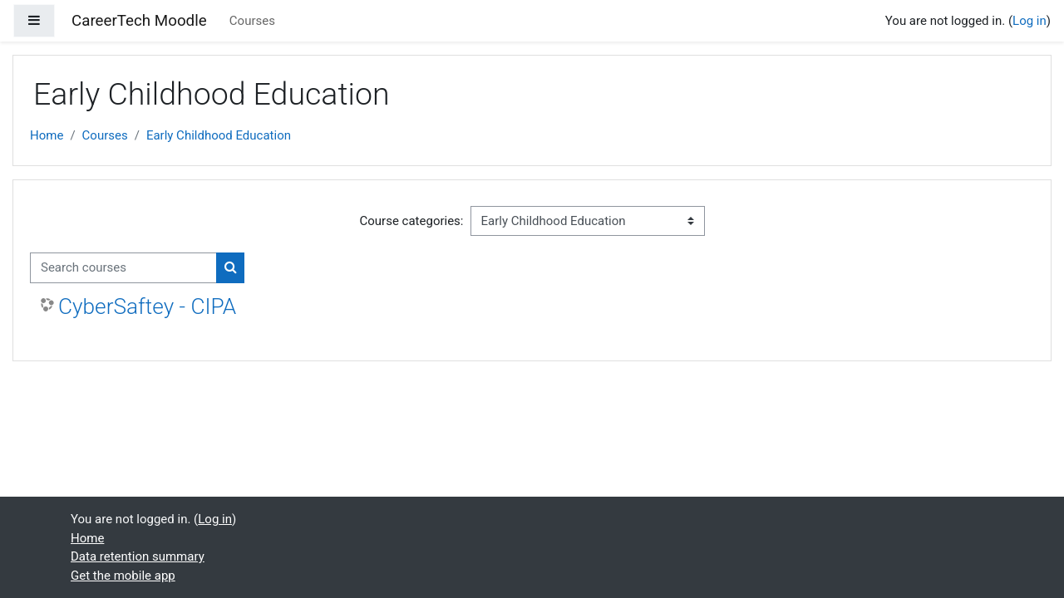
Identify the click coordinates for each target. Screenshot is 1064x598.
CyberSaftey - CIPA (147, 306)
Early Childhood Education (218, 135)
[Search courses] (123, 267)
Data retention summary (137, 556)
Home (46, 135)
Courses (252, 20)
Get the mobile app (123, 575)
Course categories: (412, 220)
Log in (1029, 20)
